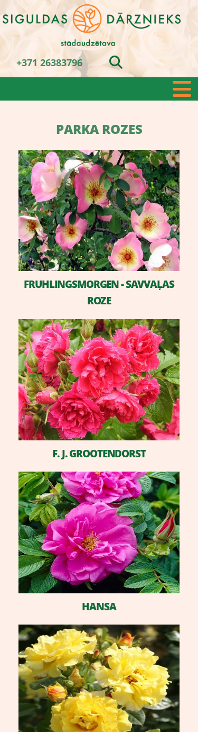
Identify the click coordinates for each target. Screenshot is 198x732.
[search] (116, 62)
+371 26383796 (49, 62)
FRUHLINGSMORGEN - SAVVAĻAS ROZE (99, 292)
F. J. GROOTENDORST (98, 453)
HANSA (99, 606)
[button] (99, 89)
